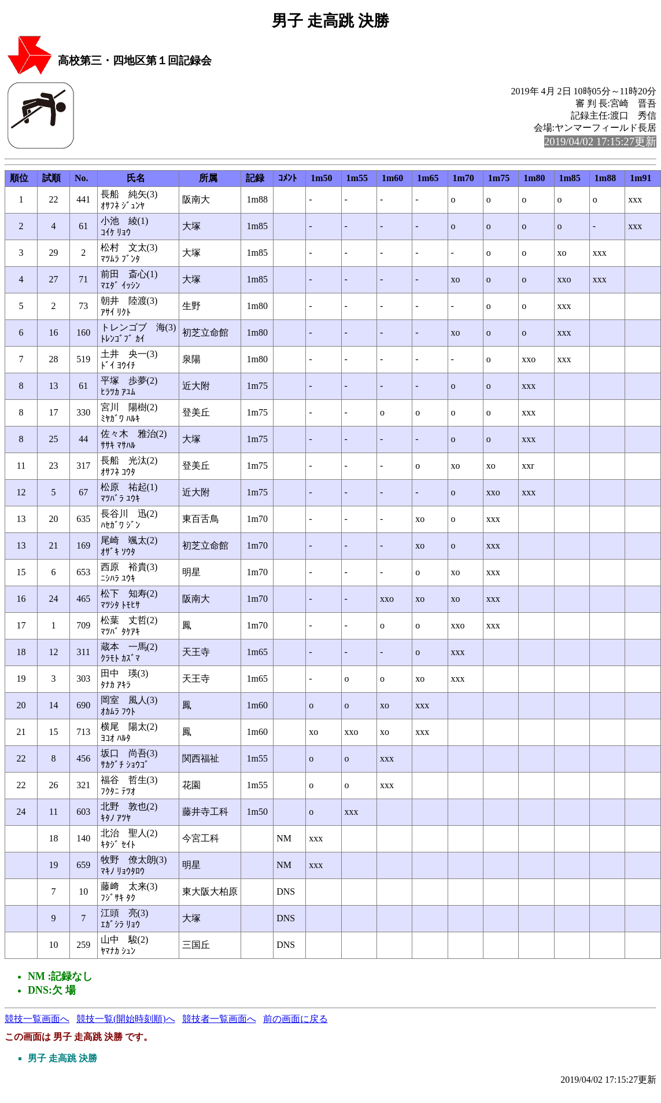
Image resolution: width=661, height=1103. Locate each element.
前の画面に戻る (295, 1019)
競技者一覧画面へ (219, 1019)
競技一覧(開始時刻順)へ (125, 1019)
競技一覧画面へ (37, 1019)
